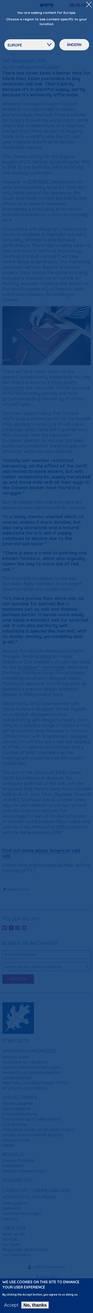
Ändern (74, 44)
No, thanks (35, 1305)
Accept (11, 1305)
